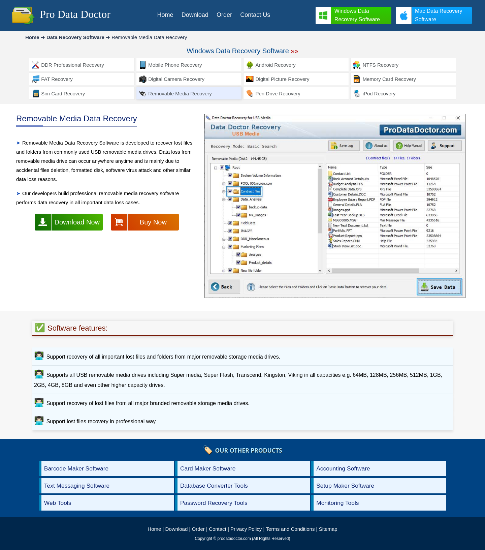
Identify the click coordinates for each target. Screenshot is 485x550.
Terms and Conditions (290, 529)
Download (176, 529)
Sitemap (328, 529)
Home (154, 529)
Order (198, 529)
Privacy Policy (246, 529)
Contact (217, 529)
